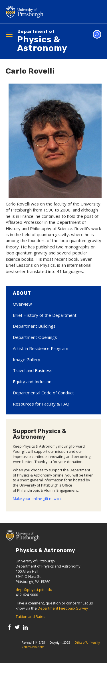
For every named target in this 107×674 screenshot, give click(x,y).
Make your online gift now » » (37, 498)
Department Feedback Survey (63, 608)
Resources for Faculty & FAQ (41, 404)
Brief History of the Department (44, 315)
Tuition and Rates (30, 616)
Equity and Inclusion (32, 381)
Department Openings (35, 337)
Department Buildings (34, 326)
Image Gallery (26, 359)
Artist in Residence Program (40, 348)
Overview (22, 304)
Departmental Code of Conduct (43, 393)
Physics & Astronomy (59, 41)
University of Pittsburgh (47, 12)
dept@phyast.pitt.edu (34, 589)
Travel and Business (33, 370)
